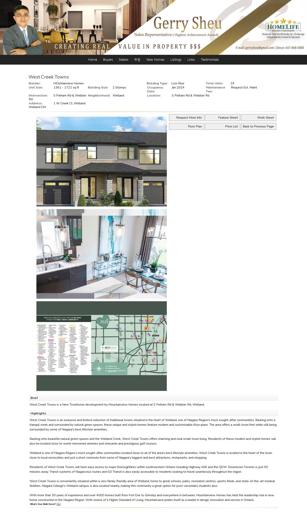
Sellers (123, 59)
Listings (175, 59)
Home (92, 59)
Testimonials (210, 59)
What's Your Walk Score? (45, 504)
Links (191, 59)
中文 (137, 59)
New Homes (155, 59)
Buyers (108, 59)
